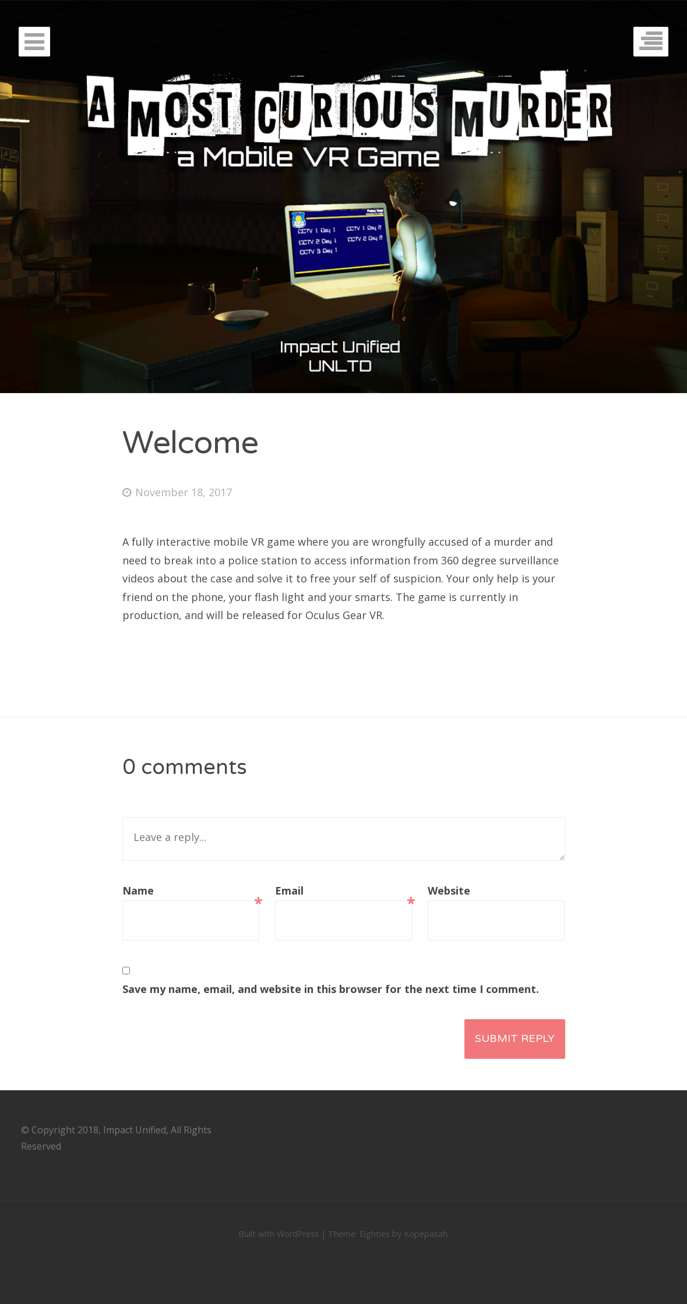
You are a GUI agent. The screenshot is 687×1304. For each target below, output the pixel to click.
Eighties (375, 1233)
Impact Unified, (135, 1129)
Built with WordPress (278, 1233)
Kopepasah (426, 1233)
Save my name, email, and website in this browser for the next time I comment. (330, 989)
